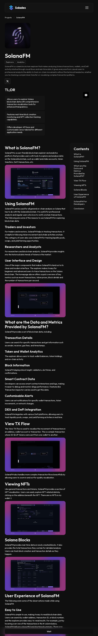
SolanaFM (20, 17)
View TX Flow (80, 180)
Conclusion (79, 208)
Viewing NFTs (80, 185)
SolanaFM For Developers (80, 202)
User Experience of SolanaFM (81, 195)
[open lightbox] (73, 112)
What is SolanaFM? (79, 155)
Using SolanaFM (81, 161)
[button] (86, 8)
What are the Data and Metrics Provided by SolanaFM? (80, 171)
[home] (17, 7)
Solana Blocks (80, 189)
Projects (8, 17)
